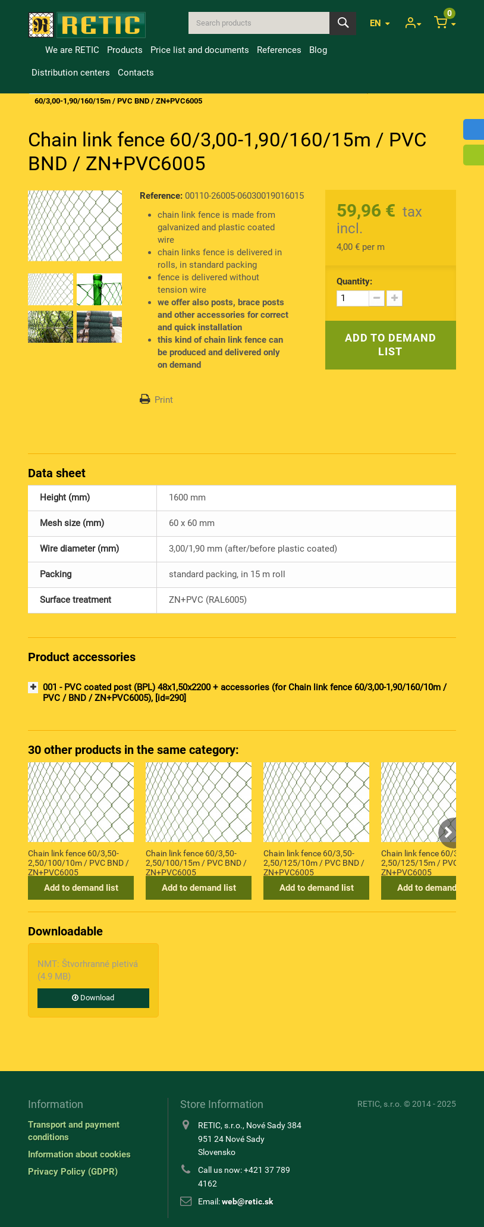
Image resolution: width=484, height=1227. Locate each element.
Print (164, 400)
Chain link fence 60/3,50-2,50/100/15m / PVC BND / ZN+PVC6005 (196, 862)
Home (34, 50)
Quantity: (354, 281)
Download (93, 997)
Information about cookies (79, 1154)
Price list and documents (199, 50)
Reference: (161, 195)
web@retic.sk (247, 1201)
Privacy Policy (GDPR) (73, 1171)
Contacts (136, 72)
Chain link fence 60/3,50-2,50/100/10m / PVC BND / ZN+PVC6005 (78, 862)
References (279, 50)
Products (125, 50)
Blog (318, 50)
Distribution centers (71, 72)
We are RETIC (72, 50)
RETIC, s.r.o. (379, 1104)
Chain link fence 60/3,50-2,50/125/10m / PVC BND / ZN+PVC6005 (313, 862)
